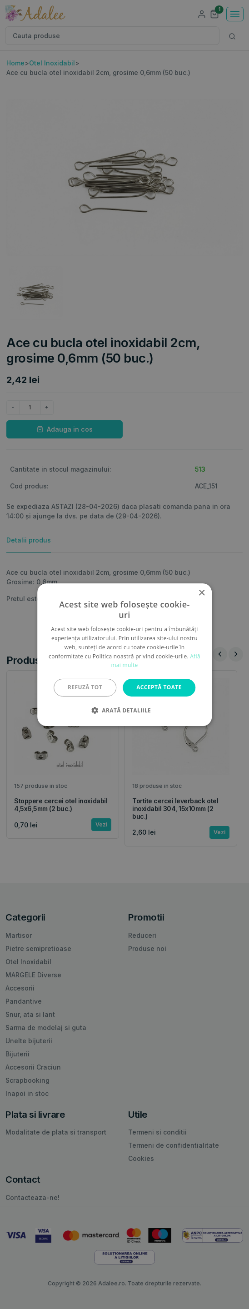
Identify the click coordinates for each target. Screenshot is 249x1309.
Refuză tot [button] (85, 687)
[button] (124, 710)
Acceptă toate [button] (159, 687)
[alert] (124, 654)
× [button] (201, 592)
